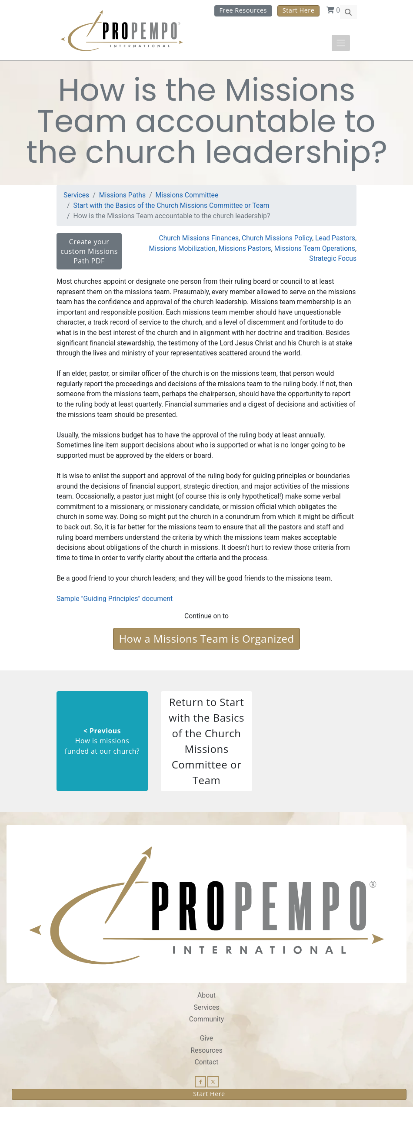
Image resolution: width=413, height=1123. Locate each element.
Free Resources (243, 10)
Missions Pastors (243, 251)
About (206, 1011)
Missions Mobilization (180, 251)
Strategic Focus (332, 261)
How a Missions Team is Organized (206, 654)
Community (206, 1035)
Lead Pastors (335, 240)
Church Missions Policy (276, 240)
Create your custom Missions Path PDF (89, 254)
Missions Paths (122, 198)
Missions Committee (188, 198)
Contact (206, 1078)
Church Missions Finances (197, 240)
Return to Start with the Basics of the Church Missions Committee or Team (206, 756)
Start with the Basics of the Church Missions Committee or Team (172, 208)
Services (76, 198)
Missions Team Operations (314, 251)
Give (206, 1054)
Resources (206, 1066)
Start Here (298, 10)
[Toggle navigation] (341, 43)
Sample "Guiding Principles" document (115, 614)
